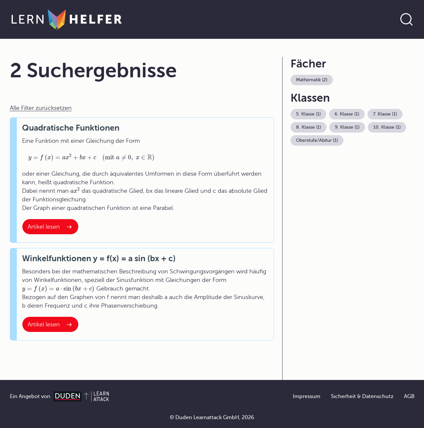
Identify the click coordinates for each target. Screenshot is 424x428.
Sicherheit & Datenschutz (362, 396)
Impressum (306, 396)
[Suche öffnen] (406, 19)
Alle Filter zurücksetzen (41, 108)
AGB (409, 396)
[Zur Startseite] (66, 19)
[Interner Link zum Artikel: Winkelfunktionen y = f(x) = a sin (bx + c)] (50, 324)
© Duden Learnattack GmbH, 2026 (212, 417)
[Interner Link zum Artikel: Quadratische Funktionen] (50, 227)
